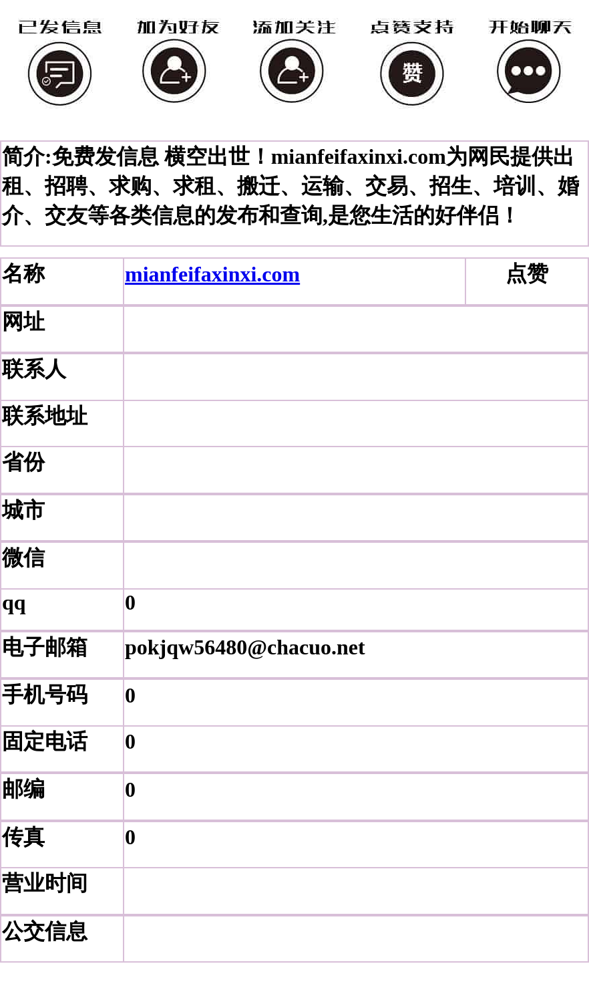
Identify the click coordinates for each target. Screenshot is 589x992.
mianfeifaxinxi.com (212, 274)
